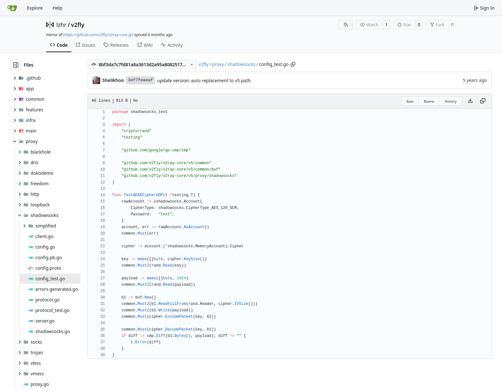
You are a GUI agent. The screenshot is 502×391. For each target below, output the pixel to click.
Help (57, 8)
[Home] (12, 8)
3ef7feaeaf (140, 80)
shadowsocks (241, 64)
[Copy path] (293, 64)
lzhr (61, 24)
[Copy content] (483, 101)
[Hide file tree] (15, 65)
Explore (35, 8)
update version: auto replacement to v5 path (204, 80)
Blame (429, 101)
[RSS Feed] (345, 24)
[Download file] (470, 101)
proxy (218, 64)
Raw (410, 101)
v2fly (78, 24)
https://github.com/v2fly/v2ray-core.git (98, 34)
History (451, 101)
